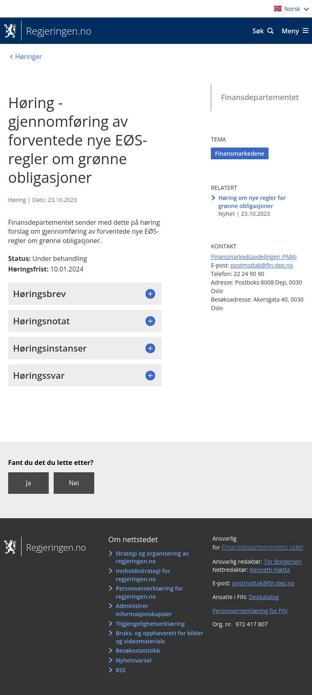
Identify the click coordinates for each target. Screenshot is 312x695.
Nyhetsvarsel (134, 660)
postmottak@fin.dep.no (261, 265)
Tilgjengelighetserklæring (150, 624)
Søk (258, 30)
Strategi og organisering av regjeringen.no (152, 557)
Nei (74, 482)
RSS (121, 670)
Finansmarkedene (239, 153)
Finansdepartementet (260, 97)
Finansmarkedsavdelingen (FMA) (254, 257)
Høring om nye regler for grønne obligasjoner (252, 202)
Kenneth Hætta (270, 569)
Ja (28, 482)
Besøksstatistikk (138, 650)
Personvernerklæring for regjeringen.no (149, 592)
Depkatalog (264, 597)
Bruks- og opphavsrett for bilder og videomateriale (160, 637)
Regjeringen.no (56, 31)
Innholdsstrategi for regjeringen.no (143, 575)
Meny (290, 30)
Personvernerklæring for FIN (250, 611)
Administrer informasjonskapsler (144, 610)
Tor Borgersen (283, 561)
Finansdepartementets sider (262, 547)
